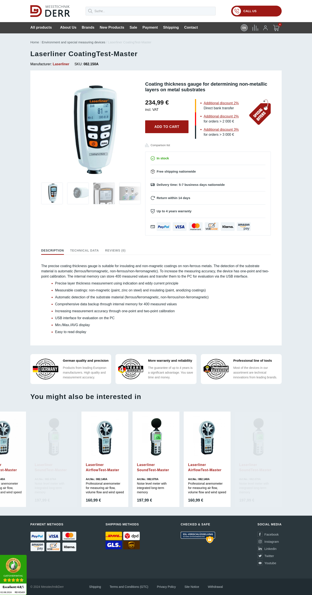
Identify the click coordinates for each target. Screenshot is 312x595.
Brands (88, 27)
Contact (191, 27)
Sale (133, 27)
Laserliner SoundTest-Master (51, 467)
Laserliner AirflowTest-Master (102, 467)
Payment (150, 27)
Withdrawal (215, 586)
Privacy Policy (166, 586)
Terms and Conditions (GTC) (129, 586)
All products (41, 27)
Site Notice (191, 586)
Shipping (171, 27)
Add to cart (166, 127)
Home (34, 42)
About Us (68, 27)
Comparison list (160, 145)
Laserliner (61, 64)
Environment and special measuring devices (74, 42)
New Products (112, 27)
